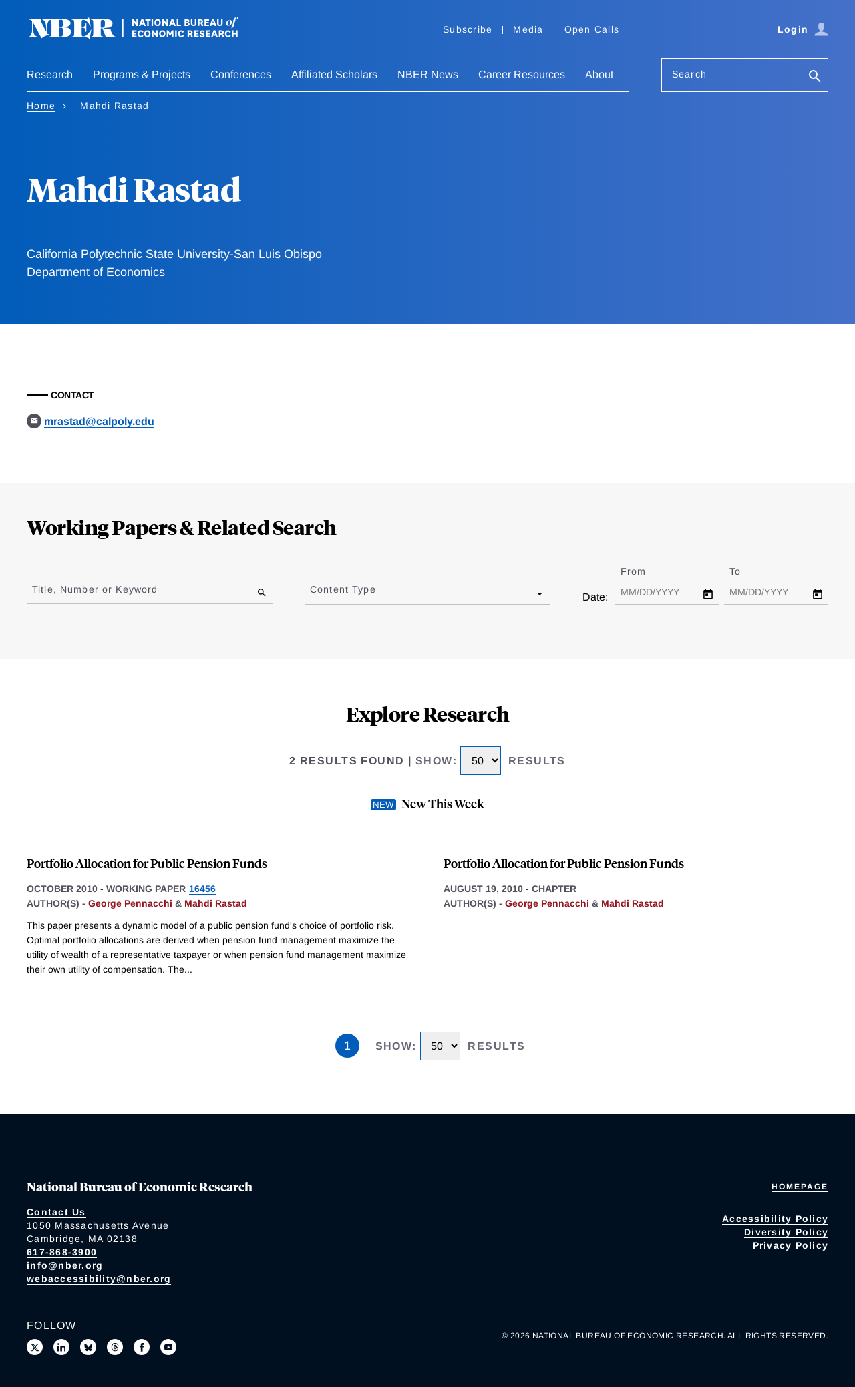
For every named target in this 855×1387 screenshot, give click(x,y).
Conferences (240, 74)
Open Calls (592, 29)
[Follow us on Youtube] (168, 1347)
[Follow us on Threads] (115, 1347)
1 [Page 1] (347, 1045)
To (746, 571)
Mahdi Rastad (215, 903)
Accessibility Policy (775, 1218)
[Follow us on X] (35, 1347)
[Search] (815, 77)
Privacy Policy (791, 1245)
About (599, 74)
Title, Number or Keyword (95, 589)
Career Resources (521, 74)
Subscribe (467, 29)
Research (50, 74)
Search (689, 74)
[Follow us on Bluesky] (88, 1347)
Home (41, 105)
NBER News (427, 74)
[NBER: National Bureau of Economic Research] (144, 35)
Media (528, 29)
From (645, 571)
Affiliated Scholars (334, 74)
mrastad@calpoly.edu (99, 421)
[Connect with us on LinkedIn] (61, 1347)
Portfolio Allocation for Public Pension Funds (147, 863)
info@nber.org (65, 1265)
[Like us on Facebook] (142, 1347)
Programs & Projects (141, 74)
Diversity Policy (786, 1232)
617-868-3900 (62, 1252)
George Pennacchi (130, 903)
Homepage (800, 1186)
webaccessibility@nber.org (99, 1278)
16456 (202, 888)
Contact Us (56, 1212)
